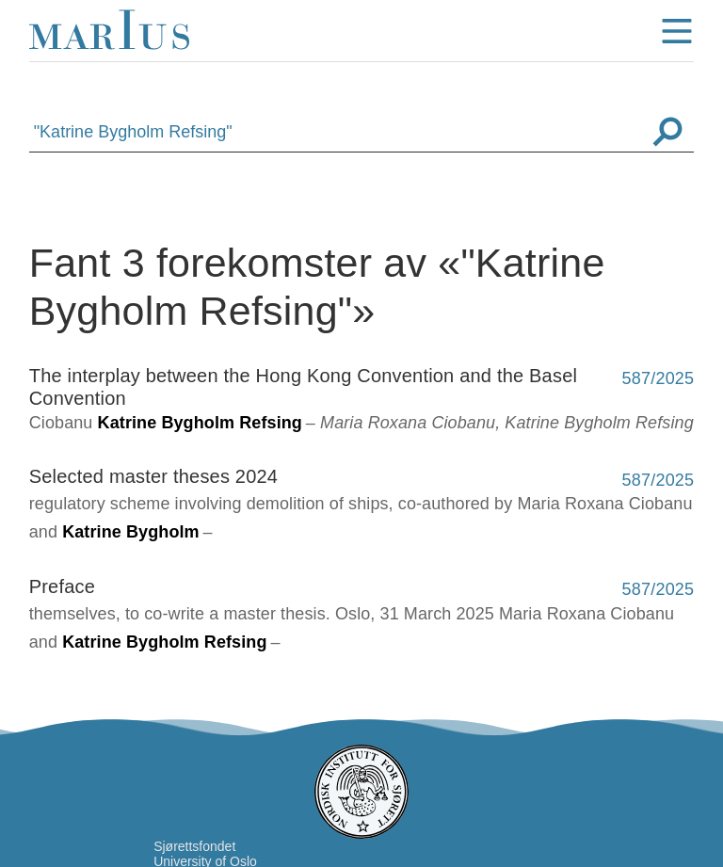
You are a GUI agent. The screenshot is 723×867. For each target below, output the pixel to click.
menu (677, 31)
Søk (667, 132)
